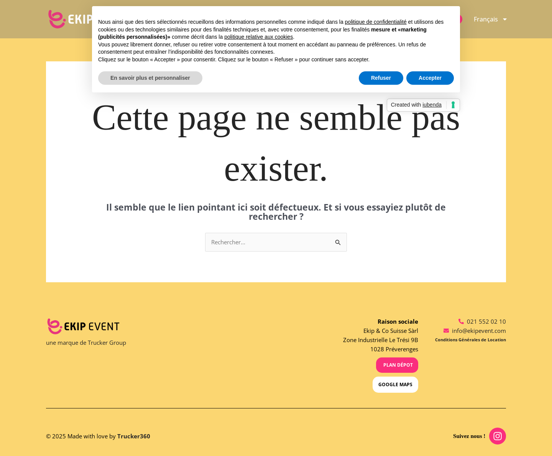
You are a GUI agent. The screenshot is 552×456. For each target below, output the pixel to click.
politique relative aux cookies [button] (258, 37)
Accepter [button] (430, 78)
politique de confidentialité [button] (376, 22)
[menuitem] (491, 19)
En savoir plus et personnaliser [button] (150, 78)
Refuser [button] (381, 78)
